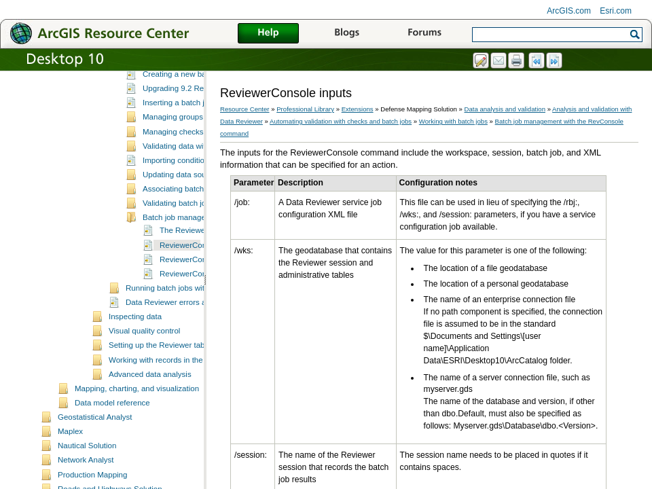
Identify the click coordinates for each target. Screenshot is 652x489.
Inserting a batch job (178, 150)
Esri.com (616, 11)
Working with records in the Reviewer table (183, 407)
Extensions (358, 109)
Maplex (70, 479)
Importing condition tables (187, 208)
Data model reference (112, 450)
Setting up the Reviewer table (160, 392)
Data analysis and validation (505, 109)
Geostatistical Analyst (95, 464)
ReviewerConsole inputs (202, 293)
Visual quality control (144, 378)
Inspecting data (135, 364)
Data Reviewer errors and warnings (187, 350)
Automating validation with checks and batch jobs (341, 121)
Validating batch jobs (178, 251)
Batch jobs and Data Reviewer (195, 107)
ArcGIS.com (569, 11)
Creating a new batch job (186, 121)
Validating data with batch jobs (195, 193)
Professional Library (305, 109)
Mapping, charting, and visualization (137, 436)
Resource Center (245, 109)
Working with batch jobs (167, 94)
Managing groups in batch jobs (196, 164)
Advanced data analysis (150, 422)
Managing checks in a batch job (197, 179)
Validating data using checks (175, 80)
